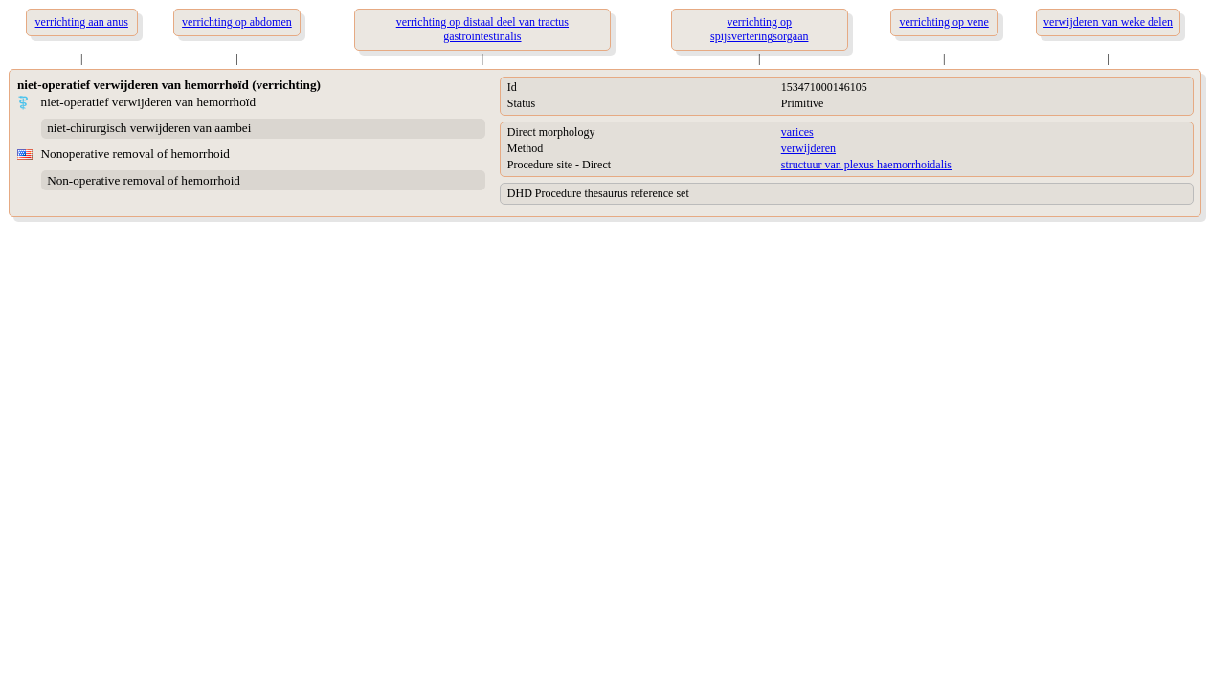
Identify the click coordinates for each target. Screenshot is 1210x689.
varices (797, 132)
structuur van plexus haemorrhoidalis (866, 164)
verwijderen (808, 148)
